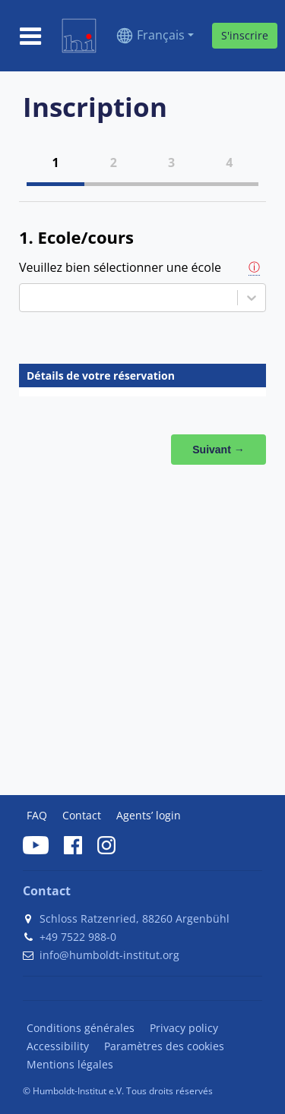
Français (161, 35)
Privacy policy (184, 1028)
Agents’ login (148, 815)
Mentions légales (70, 1064)
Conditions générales (81, 1028)
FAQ (37, 815)
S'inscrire (244, 35)
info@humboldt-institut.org (109, 955)
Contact (81, 815)
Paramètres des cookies (164, 1046)
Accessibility (58, 1046)
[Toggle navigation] (30, 36)
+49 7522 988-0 (78, 936)
